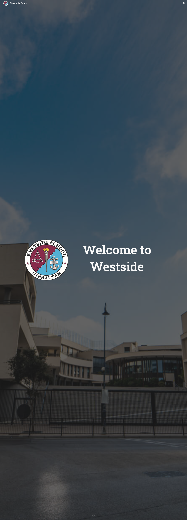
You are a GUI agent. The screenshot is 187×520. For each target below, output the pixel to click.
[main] (117, 258)
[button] (184, 3)
